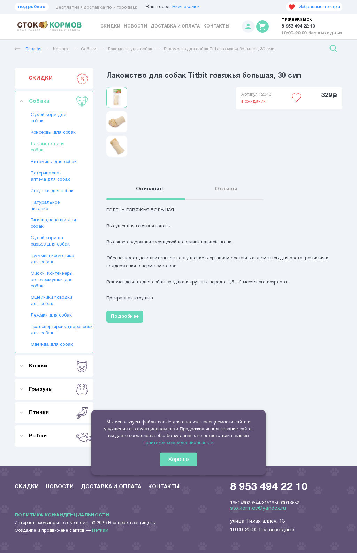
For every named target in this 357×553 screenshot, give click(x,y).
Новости (135, 26)
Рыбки (58, 436)
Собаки (88, 49)
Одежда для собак (52, 345)
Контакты (216, 26)
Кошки (58, 366)
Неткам (100, 531)
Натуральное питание (45, 206)
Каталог (61, 49)
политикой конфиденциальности (178, 442)
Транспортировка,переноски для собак (54, 330)
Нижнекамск (186, 7)
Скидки (110, 26)
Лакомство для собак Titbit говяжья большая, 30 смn (219, 49)
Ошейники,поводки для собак (51, 301)
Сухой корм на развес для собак (50, 241)
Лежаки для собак (51, 315)
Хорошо (178, 459)
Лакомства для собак (130, 49)
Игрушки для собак (52, 191)
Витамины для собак (54, 162)
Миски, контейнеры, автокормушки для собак (52, 280)
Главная (28, 49)
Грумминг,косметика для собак (53, 259)
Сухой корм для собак (48, 118)
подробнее (31, 7)
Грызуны (58, 389)
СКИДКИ (58, 78)
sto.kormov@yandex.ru (258, 508)
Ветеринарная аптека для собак (50, 176)
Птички (58, 413)
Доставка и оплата (175, 26)
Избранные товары (314, 6)
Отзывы (226, 189)
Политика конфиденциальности (62, 515)
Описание (149, 189)
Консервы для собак (53, 133)
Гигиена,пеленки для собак (53, 223)
